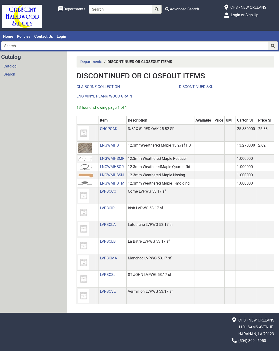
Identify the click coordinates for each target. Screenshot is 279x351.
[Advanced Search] (182, 9)
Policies (23, 36)
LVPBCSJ (108, 274)
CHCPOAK (108, 129)
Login (61, 36)
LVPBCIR (107, 208)
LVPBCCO (108, 191)
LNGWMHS (109, 145)
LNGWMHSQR (112, 167)
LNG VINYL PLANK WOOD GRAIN (104, 96)
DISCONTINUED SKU (196, 87)
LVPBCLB (108, 241)
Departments (91, 61)
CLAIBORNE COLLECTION (98, 87)
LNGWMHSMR (112, 158)
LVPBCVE (108, 291)
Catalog (10, 66)
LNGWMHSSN (112, 175)
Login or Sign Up (244, 15)
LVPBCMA (108, 258)
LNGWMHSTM (112, 183)
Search (9, 74)
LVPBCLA (108, 224)
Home (8, 36)
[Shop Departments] (72, 9)
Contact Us (43, 36)
